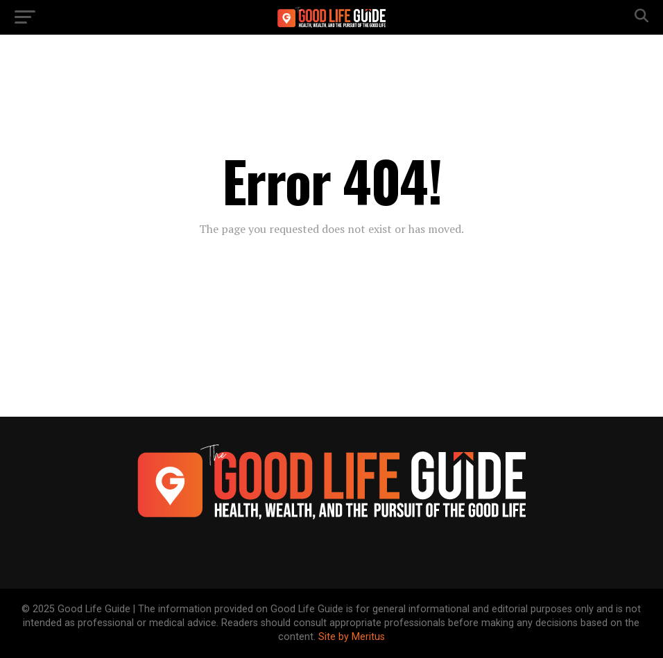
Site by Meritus (351, 637)
